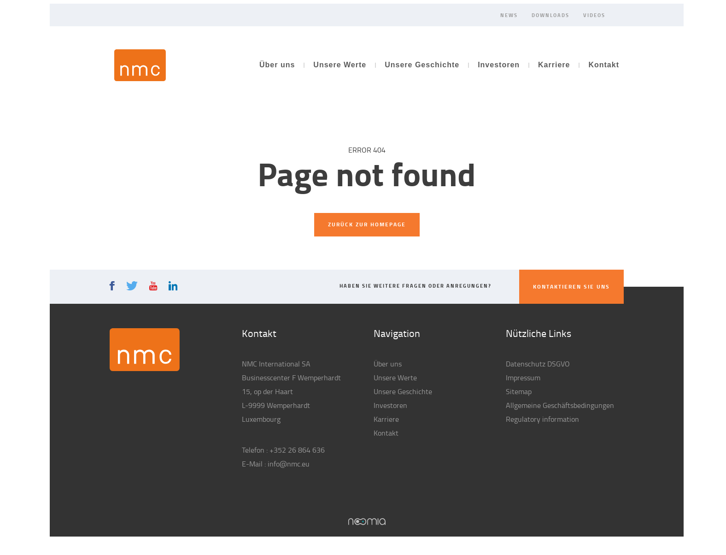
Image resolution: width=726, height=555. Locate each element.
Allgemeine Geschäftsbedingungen (560, 405)
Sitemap (519, 391)
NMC (140, 65)
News (509, 14)
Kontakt (603, 65)
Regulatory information (542, 419)
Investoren (499, 65)
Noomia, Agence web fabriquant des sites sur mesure (367, 521)
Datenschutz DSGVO (538, 364)
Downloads (550, 14)
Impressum (523, 377)
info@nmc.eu (289, 464)
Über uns (277, 65)
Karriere (554, 65)
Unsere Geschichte (422, 65)
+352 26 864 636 (297, 450)
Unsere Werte (339, 65)
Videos (594, 14)
